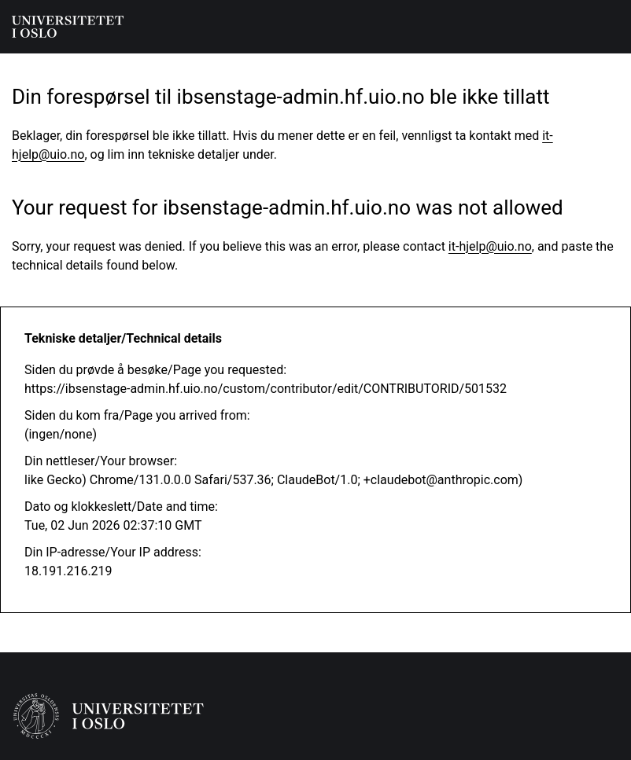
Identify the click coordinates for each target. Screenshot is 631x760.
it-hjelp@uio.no (490, 246)
